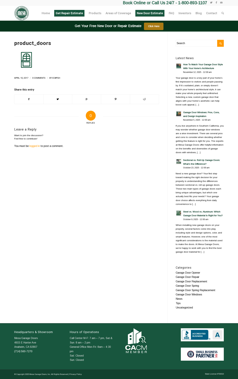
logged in (34, 146)
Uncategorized (184, 307)
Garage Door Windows (189, 294)
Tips (178, 303)
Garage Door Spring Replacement (195, 290)
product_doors (32, 43)
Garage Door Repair (187, 277)
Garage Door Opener (188, 272)
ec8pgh (56, 78)
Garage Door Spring (187, 285)
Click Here (153, 26)
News (179, 298)
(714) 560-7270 (23, 351)
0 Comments (38, 78)
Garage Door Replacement (191, 281)
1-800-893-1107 (192, 2)
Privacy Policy (75, 374)
